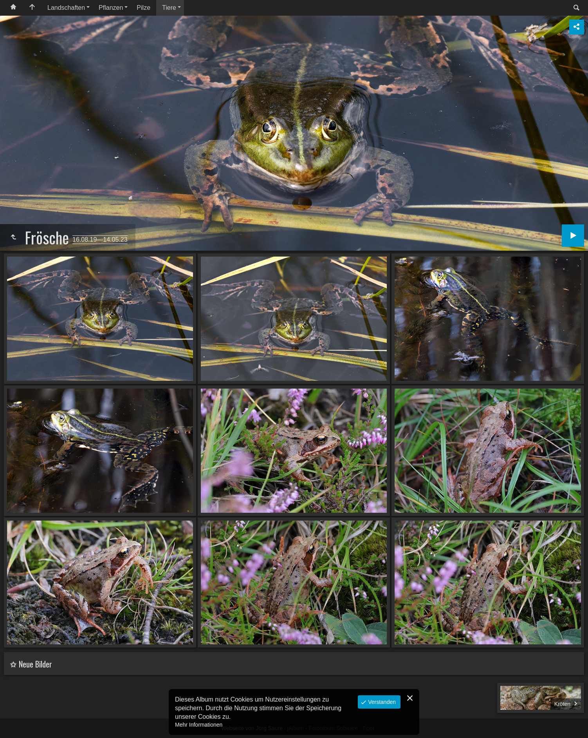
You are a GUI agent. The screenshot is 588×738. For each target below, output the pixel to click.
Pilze (143, 7)
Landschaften (66, 7)
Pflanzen (111, 7)
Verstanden (381, 702)
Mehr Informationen (198, 725)
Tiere (169, 7)
